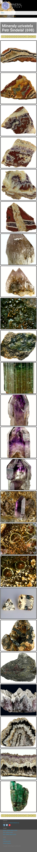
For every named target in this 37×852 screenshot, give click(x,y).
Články (14, 16)
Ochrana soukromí (7, 843)
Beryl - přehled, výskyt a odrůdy (9, 834)
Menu (2, 12)
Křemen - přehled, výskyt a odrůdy (10, 830)
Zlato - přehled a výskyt (8, 832)
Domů (4, 16)
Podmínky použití (6, 841)
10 (24, 36)
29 (29, 36)
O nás (4, 839)
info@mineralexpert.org (14, 822)
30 (32, 36)
